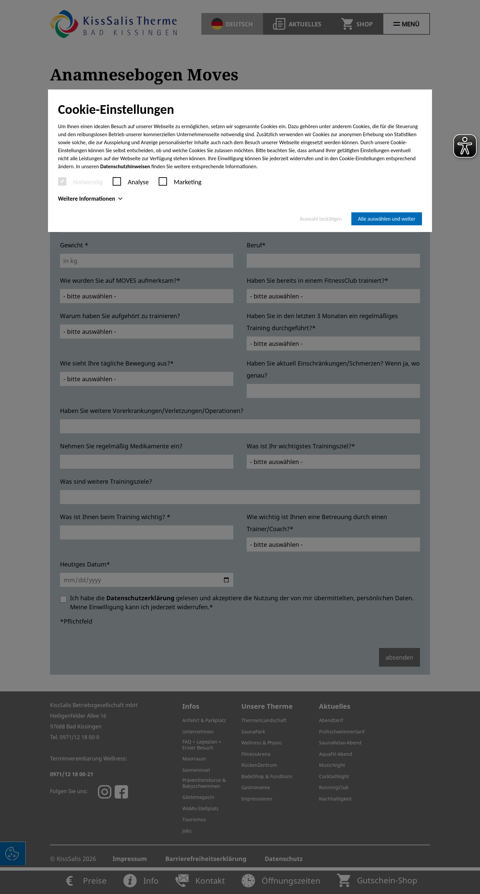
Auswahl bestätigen (321, 219)
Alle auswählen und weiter (386, 219)
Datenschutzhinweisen (125, 166)
